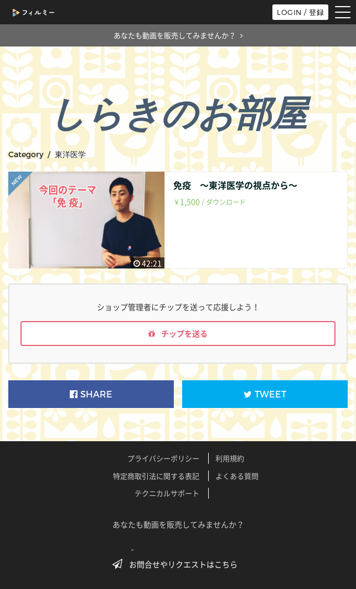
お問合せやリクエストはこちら (178, 564)
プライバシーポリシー (163, 458)
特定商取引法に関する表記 (156, 476)
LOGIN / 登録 (300, 12)
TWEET (265, 394)
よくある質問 (237, 476)
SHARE (91, 394)
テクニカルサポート (167, 493)
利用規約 (229, 458)
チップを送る (178, 333)
